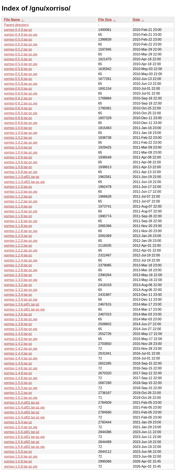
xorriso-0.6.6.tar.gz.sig (20, 123)
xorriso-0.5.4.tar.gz (18, 59)
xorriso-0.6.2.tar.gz (18, 98)
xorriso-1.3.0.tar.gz (18, 275)
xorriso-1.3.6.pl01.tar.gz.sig (24, 309)
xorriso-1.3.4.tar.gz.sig (20, 299)
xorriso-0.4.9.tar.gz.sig (20, 34)
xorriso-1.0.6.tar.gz (18, 157)
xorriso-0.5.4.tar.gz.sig (20, 64)
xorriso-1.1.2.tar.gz (18, 196)
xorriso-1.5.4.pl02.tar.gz (21, 412)
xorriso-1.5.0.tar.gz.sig (20, 388)
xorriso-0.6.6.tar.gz (18, 118)
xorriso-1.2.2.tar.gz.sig (20, 250)
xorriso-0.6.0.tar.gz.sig (20, 93)
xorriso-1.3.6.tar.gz (18, 314)
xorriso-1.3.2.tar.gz (18, 285)
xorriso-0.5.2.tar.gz (18, 49)
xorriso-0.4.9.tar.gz (18, 30)
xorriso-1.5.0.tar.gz (18, 383)
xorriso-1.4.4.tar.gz (18, 353)
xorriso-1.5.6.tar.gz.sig (20, 456)
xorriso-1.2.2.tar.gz (18, 245)
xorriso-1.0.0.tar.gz (18, 128)
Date (136, 19)
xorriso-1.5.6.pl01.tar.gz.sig (24, 437)
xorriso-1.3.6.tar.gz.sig (20, 319)
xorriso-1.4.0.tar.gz (18, 334)
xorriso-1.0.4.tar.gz (18, 147)
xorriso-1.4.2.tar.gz (18, 344)
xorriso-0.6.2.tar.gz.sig (20, 103)
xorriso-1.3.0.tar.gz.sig (20, 280)
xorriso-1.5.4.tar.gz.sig (20, 427)
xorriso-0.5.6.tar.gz (18, 69)
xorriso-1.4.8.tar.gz (18, 373)
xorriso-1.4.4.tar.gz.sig (20, 358)
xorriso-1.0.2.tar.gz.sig (20, 142)
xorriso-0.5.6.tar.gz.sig (20, 74)
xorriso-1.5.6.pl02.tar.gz (21, 442)
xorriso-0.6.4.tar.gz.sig (20, 113)
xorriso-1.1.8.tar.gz (18, 226)
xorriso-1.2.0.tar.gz (18, 236)
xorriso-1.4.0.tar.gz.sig (20, 339)
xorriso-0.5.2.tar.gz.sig (20, 54)
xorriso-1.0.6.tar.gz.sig (20, 162)
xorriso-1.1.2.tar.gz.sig (20, 201)
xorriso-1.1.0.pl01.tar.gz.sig (24, 182)
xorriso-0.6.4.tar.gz (18, 108)
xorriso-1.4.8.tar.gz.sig (20, 378)
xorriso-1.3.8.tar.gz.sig (20, 329)
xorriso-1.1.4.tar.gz (18, 206)
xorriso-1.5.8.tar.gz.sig (20, 466)
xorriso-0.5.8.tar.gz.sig (20, 83)
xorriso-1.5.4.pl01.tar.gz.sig (24, 407)
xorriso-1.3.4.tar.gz (18, 294)
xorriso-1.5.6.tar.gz (18, 451)
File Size (105, 19)
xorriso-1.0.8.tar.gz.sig (20, 172)
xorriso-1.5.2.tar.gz (18, 393)
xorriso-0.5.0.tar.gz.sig (20, 44)
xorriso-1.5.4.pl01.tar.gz (21, 402)
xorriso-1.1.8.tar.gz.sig (20, 231)
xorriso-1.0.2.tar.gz (18, 137)
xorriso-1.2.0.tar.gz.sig (20, 240)
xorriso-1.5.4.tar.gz (18, 422)
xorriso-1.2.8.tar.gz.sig (20, 270)
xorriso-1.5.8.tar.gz (18, 461)
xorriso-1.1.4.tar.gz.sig (20, 211)
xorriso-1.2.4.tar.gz (18, 255)
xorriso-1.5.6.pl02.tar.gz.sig (24, 447)
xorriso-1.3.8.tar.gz (18, 324)
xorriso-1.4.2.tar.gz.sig (20, 348)
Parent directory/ (16, 25)
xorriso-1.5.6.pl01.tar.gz (21, 432)
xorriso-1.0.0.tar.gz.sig (20, 133)
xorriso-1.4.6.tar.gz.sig (20, 368)
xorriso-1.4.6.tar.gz (18, 363)
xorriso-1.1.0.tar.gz (18, 187)
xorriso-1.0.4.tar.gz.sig (20, 152)
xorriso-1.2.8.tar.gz (18, 265)
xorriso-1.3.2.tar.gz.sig (20, 290)
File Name (12, 19)
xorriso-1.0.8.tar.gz (18, 167)
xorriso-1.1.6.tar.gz (18, 216)
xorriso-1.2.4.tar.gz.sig (20, 260)
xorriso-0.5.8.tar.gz (18, 79)
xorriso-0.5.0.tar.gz (18, 39)
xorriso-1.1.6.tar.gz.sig (20, 221)
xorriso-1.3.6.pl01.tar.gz (21, 304)
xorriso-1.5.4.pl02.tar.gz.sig (24, 417)
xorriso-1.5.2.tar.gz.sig (20, 397)
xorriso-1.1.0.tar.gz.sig (20, 191)
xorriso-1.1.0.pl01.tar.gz (21, 177)
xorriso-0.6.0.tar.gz (18, 88)
